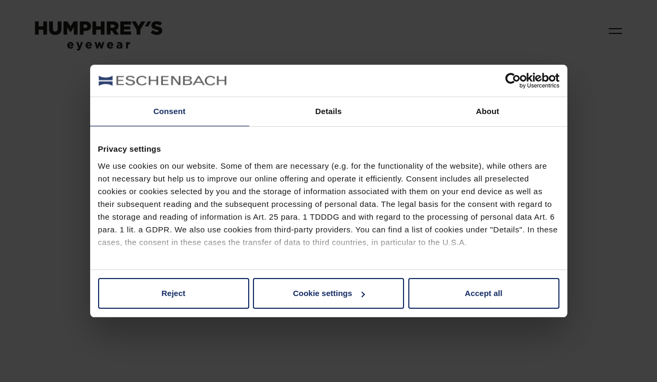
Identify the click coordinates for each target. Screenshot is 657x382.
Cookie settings (329, 293)
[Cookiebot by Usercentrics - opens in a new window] (513, 81)
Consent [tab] (169, 111)
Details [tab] (329, 111)
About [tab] (488, 111)
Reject (173, 293)
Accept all (484, 293)
